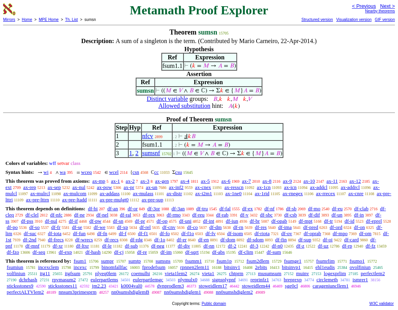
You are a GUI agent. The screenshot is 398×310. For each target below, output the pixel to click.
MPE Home (49, 19)
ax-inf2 (176, 187)
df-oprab (312, 233)
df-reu (198, 215)
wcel (114, 172)
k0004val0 (131, 286)
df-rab (222, 215)
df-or (132, 208)
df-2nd (30, 239)
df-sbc (266, 215)
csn (136, 172)
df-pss (27, 221)
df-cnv (169, 227)
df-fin (281, 239)
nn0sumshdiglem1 (182, 292)
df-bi (93, 208)
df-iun (232, 221)
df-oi (327, 239)
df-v (244, 215)
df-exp (65, 252)
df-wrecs (84, 239)
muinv (302, 273)
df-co (192, 227)
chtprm (236, 273)
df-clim (245, 252)
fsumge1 (293, 261)
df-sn (118, 221)
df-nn (208, 246)
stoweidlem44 (256, 286)
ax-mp (99, 181)
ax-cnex (203, 187)
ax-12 (355, 181)
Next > (387, 6)
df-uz (323, 246)
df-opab (279, 221)
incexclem (48, 267)
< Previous (364, 6)
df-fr (56, 227)
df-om (365, 233)
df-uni (185, 221)
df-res (261, 227)
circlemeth (327, 279)
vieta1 (208, 273)
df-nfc (56, 215)
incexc (80, 267)
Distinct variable (167, 98)
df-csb (290, 215)
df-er (182, 239)
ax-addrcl (350, 187)
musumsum (269, 273)
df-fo (165, 233)
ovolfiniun (359, 267)
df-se (77, 227)
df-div (184, 246)
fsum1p (224, 261)
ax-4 (184, 181)
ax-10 (309, 181)
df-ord (336, 227)
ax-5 (205, 181)
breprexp (293, 279)
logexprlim (335, 273)
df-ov (286, 233)
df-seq (39, 252)
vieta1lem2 (176, 273)
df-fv (211, 233)
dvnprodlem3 (170, 286)
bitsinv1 (232, 267)
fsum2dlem (257, 261)
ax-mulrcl (40, 193)
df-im (166, 252)
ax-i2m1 (203, 193)
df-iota (54, 233)
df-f (123, 233)
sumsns (162, 261)
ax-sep (54, 187)
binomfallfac (114, 267)
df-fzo (13, 252)
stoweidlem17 (213, 286)
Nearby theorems (380, 11)
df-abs (218, 252)
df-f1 (143, 233)
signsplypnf (224, 279)
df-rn (238, 227)
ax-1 (115, 181)
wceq (86, 172)
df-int (208, 221)
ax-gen (162, 181)
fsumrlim (325, 261)
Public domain (214, 303)
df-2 (232, 246)
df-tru (202, 208)
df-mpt (305, 221)
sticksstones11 (62, 286)
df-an (112, 208)
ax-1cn (264, 187)
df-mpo (340, 233)
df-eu (337, 208)
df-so (34, 227)
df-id (349, 221)
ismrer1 (360, 279)
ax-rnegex (293, 193)
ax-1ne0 (233, 193)
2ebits (261, 267)
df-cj (119, 252)
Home (27, 19)
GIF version (385, 19)
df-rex (149, 215)
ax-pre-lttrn (37, 200)
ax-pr (129, 187)
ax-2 (130, 181)
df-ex (247, 208)
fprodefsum (154, 267)
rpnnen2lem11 (194, 267)
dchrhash (28, 279)
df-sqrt (192, 252)
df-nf (269, 208)
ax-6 (226, 181)
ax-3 (144, 181)
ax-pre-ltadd (74, 200)
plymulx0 (187, 279)
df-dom (227, 239)
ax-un (151, 187)
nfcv (147, 136)
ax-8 (266, 181)
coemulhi (140, 273)
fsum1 (79, 261)
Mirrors (9, 19)
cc (156, 172)
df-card (351, 239)
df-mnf (32, 246)
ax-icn (290, 187)
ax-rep (29, 187)
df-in (359, 215)
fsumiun (15, 267)
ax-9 (287, 181)
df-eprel (374, 221)
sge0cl (291, 286)
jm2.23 (99, 286)
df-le (107, 246)
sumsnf (151, 153)
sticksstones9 (20, 286)
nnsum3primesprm (78, 292)
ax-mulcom (74, 193)
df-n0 (277, 246)
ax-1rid (262, 193)
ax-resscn (233, 187)
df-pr (140, 221)
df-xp (122, 227)
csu (178, 172)
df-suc (30, 233)
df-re (142, 252)
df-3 (254, 246)
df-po (12, 227)
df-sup (304, 239)
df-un (337, 215)
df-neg (157, 246)
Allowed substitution (184, 105)
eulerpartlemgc (148, 279)
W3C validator (381, 303)
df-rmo (174, 215)
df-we (99, 227)
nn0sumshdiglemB (130, 292)
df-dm (215, 227)
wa (63, 172)
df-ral (125, 215)
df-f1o (188, 233)
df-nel (102, 215)
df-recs (112, 239)
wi (46, 172)
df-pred (310, 227)
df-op (162, 221)
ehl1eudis (325, 267)
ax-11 (332, 181)
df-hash (93, 252)
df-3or (153, 208)
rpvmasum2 (64, 279)
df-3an (178, 208)
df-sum (274, 252)
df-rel (145, 227)
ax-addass (110, 193)
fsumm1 (193, 261)
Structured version (317, 19)
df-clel (31, 215)
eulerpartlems (104, 279)
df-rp (347, 246)
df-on (359, 227)
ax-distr (174, 193)
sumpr (107, 261)
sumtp (134, 261)
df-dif (314, 215)
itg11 (45, 273)
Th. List (71, 19)
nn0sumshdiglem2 (234, 292)
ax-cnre (355, 193)
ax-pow (104, 187)
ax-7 (246, 181)
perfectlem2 (373, 273)
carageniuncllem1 (330, 286)
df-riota (262, 233)
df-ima (285, 227)
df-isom (235, 233)
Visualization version (354, 19)
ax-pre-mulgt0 (114, 200)
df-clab (361, 208)
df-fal (224, 208)
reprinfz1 (259, 279)
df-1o (159, 239)
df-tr (328, 221)
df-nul (51, 221)
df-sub (131, 246)
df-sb (291, 208)
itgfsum (72, 273)
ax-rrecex (325, 193)
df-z (300, 246)
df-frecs (55, 239)
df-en (203, 239)
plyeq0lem (106, 273)
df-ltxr (82, 246)
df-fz (370, 246)
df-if (73, 221)
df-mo (314, 208)
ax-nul (78, 187)
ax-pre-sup (152, 200)
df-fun (79, 233)
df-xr (57, 246)
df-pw (95, 221)
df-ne (79, 215)
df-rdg (136, 239)
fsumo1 (357, 261)
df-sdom (255, 239)
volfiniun (16, 273)
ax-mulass (143, 193)
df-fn (102, 233)
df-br (255, 221)
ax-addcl (319, 187)
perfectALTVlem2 (25, 292)
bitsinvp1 (291, 267)
